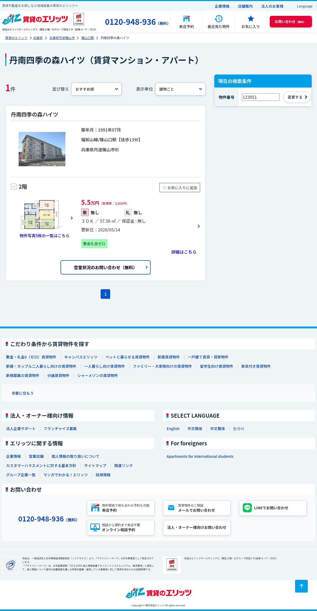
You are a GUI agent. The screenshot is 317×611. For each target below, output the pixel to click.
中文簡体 (195, 428)
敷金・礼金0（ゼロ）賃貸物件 (31, 357)
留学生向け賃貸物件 (216, 366)
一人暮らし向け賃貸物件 (104, 366)
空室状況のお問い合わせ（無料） (105, 267)
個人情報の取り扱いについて (76, 456)
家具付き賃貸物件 (256, 366)
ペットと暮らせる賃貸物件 (127, 357)
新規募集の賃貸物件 (22, 375)
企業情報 (222, 6)
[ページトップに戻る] (301, 586)
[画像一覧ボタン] (42, 218)
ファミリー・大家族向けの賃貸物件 (162, 366)
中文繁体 (217, 428)
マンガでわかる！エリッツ (65, 474)
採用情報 (103, 474)
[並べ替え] (96, 89)
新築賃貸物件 (169, 357)
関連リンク (123, 465)
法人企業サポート (21, 428)
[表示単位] (180, 89)
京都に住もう (23, 393)
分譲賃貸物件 (58, 375)
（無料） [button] (290, 21)
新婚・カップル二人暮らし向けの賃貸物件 (41, 366)
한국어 (238, 428)
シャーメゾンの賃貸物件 (97, 375)
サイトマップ (95, 465)
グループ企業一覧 (20, 474)
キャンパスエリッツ (80, 357)
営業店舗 (36, 456)
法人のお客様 (272, 6)
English (173, 428)
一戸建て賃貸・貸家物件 (208, 357)
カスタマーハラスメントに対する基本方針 (41, 465)
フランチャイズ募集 (60, 428)
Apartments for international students (200, 456)
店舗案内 (245, 6)
